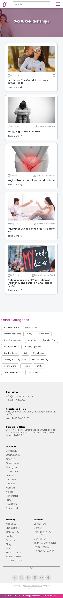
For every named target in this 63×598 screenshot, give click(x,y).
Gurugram (12, 467)
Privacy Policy (41, 547)
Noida (9, 492)
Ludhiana (11, 483)
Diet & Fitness (38, 353)
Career (37, 528)
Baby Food (32, 340)
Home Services (14, 560)
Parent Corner (14, 552)
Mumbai (10, 487)
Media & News (14, 556)
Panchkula (12, 496)
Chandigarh (13, 455)
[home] (4, 4)
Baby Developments (12, 340)
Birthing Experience (33, 346)
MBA (8, 548)
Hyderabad (12, 471)
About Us (11, 524)
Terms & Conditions (45, 543)
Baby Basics (43, 333)
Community (12, 532)
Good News (34, 372)
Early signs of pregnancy (15, 359)
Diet (25, 353)
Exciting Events (10, 366)
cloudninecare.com (33, 585)
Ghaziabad (12, 463)
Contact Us (40, 538)
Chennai (11, 459)
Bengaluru (11, 451)
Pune (9, 500)
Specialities (12, 528)
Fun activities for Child (13, 372)
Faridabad (12, 508)
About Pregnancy (11, 327)
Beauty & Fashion (11, 346)
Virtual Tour (40, 524)
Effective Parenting (40, 359)
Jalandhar (12, 475)
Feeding (26, 366)
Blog (8, 544)
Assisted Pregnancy (12, 333)
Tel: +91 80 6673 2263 (17, 418)
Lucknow (11, 479)
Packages (11, 536)
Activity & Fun (31, 327)
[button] (58, 4)
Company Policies (44, 551)
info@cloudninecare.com (20, 396)
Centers (10, 540)
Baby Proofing (49, 340)
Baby (29, 333)
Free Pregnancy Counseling (42, 533)
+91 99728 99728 (15, 400)
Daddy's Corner (10, 353)
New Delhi (11, 504)
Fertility (39, 366)
